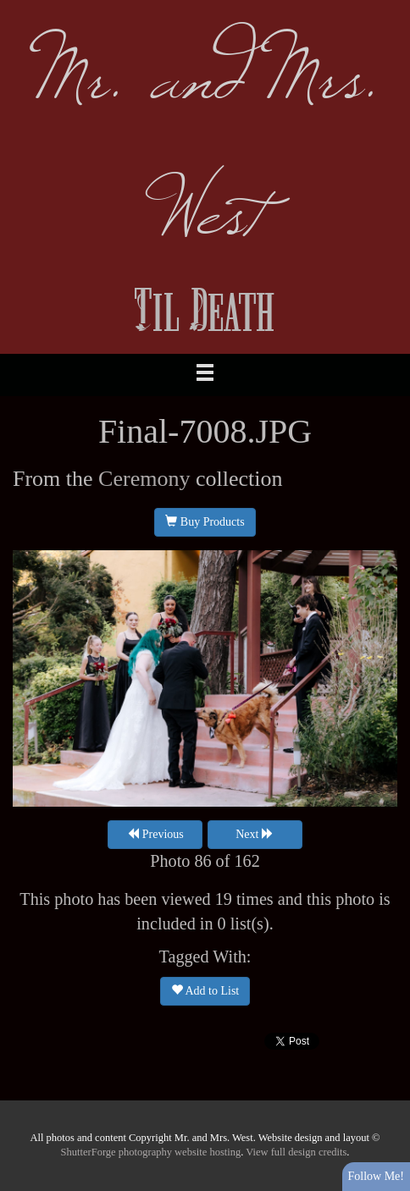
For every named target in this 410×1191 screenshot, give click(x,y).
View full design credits (296, 1152)
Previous (155, 834)
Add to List (205, 990)
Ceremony (144, 478)
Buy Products (204, 521)
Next (254, 834)
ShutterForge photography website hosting (151, 1152)
